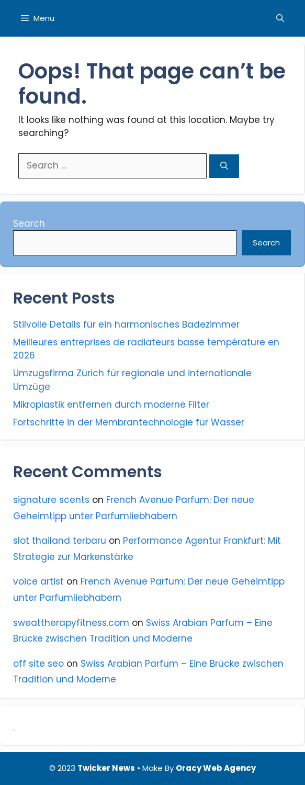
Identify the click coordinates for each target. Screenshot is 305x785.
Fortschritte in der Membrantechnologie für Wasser (128, 422)
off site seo (38, 663)
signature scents (51, 500)
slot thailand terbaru (59, 540)
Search (29, 223)
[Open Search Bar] (280, 18)
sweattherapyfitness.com (71, 622)
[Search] (224, 166)
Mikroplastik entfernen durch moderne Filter (111, 404)
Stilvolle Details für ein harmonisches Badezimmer (126, 324)
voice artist (38, 581)
